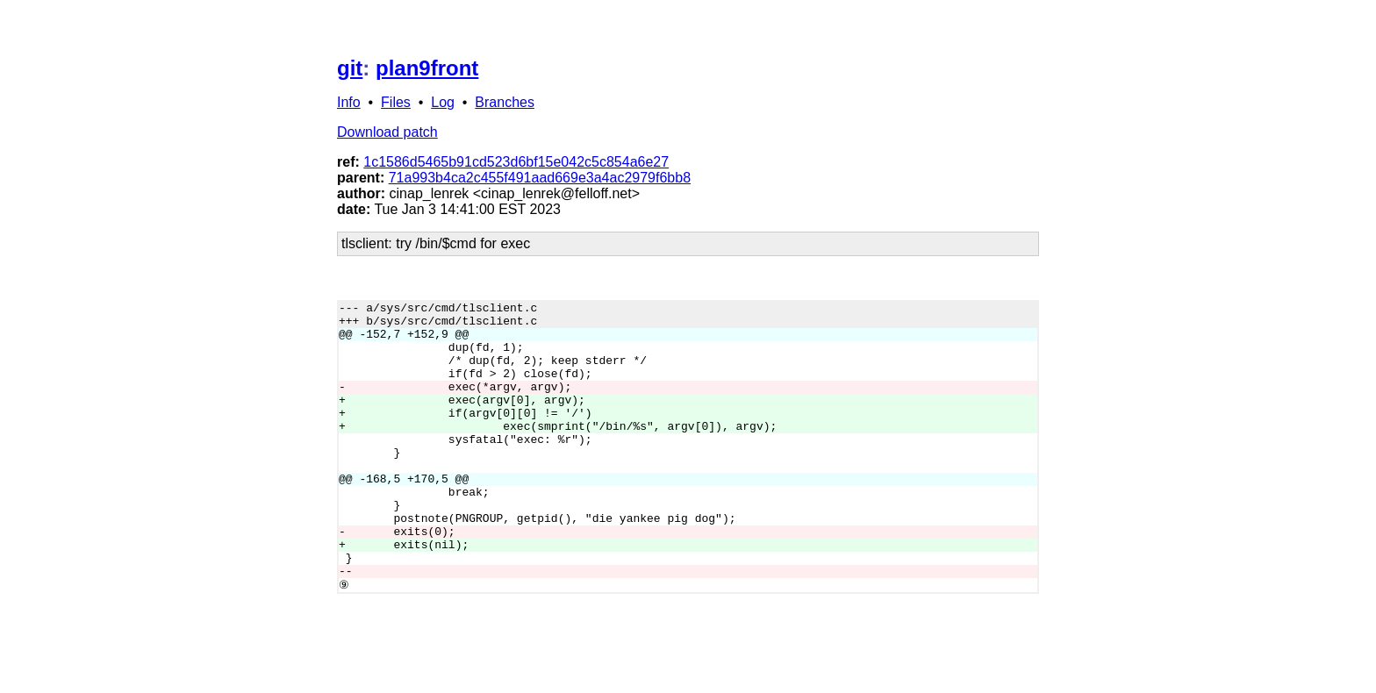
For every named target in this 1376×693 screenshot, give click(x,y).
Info (349, 102)
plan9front (427, 68)
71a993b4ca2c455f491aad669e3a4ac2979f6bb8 (540, 177)
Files (396, 102)
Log (443, 102)
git (349, 68)
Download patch (387, 132)
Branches (504, 102)
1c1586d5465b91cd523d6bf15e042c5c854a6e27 (516, 161)
